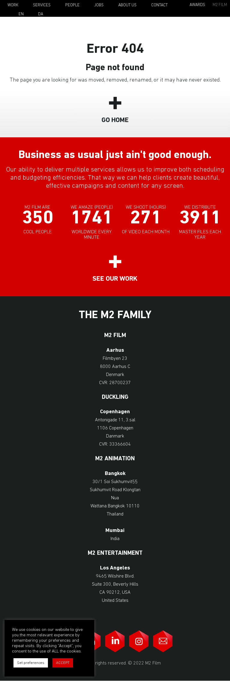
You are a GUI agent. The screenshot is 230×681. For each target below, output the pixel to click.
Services (42, 5)
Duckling (115, 397)
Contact (159, 5)
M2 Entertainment (115, 553)
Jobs (99, 5)
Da (40, 14)
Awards (197, 5)
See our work (115, 279)
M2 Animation (115, 459)
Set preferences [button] (30, 663)
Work (12, 5)
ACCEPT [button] (62, 663)
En (21, 14)
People (72, 5)
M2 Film (220, 5)
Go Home (115, 120)
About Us (127, 5)
